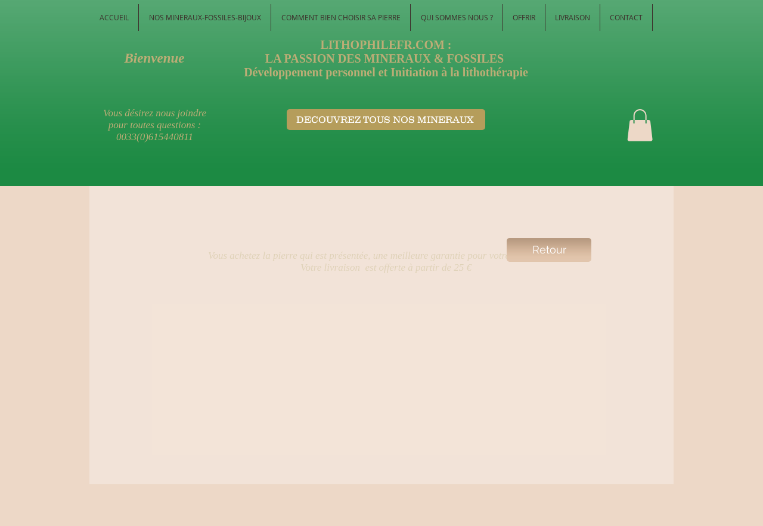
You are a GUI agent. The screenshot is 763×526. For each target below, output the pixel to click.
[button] (639, 125)
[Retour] (549, 250)
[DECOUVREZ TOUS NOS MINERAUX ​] (386, 119)
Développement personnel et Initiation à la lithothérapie (386, 72)
